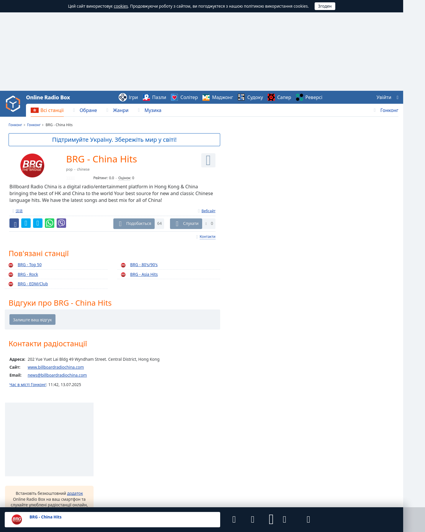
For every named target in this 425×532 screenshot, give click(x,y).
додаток (295, 224)
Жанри (121, 110)
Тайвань (84, 433)
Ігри (133, 97)
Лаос (211, 433)
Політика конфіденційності (124, 488)
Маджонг (222, 97)
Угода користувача (79, 488)
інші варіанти (269, 266)
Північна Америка (376, 436)
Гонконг (389, 110)
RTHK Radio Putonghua (353, 225)
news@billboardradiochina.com (57, 376)
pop (69, 169)
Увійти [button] (384, 97)
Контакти (207, 236)
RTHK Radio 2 (343, 152)
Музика (152, 110)
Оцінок (124, 178)
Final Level (32, 493)
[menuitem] (47, 110)
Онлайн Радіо (18, 434)
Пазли (159, 97)
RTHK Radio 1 (343, 166)
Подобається (138, 223)
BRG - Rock (22, 274)
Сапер (284, 97)
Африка (366, 425)
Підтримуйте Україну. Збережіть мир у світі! (115, 140)
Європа (366, 448)
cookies (121, 6)
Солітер (189, 97)
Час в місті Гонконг (27, 385)
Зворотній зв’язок (167, 488)
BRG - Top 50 (24, 265)
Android (234, 470)
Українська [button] (15, 464)
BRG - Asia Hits (138, 274)
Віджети (195, 488)
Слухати (190, 223)
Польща (84, 453)
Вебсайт (208, 210)
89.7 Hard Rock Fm (348, 299)
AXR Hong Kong (346, 270)
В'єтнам (148, 433)
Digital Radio (343, 240)
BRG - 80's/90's (138, 265)
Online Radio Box (48, 97)
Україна (148, 453)
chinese (83, 169)
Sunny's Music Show (350, 284)
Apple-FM (340, 255)
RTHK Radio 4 (343, 181)
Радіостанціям (220, 488)
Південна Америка (377, 442)
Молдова (280, 453)
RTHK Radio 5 (343, 211)
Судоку (255, 97)
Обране (88, 110)
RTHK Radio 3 (343, 196)
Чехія (211, 453)
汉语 (19, 210)
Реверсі (314, 97)
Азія (363, 431)
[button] (269, 520)
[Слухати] (208, 160)
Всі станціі (52, 110)
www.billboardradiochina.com (56, 367)
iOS (254, 470)
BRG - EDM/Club (27, 284)
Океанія (366, 453)
